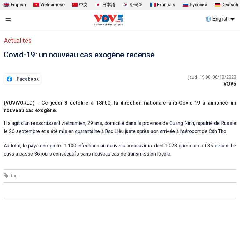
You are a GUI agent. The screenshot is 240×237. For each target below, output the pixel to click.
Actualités (18, 40)
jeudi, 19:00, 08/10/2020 (212, 77)
